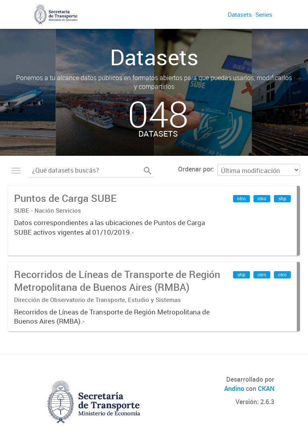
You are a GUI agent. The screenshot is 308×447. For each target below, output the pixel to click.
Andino (234, 388)
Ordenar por (195, 169)
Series (263, 14)
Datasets (240, 14)
